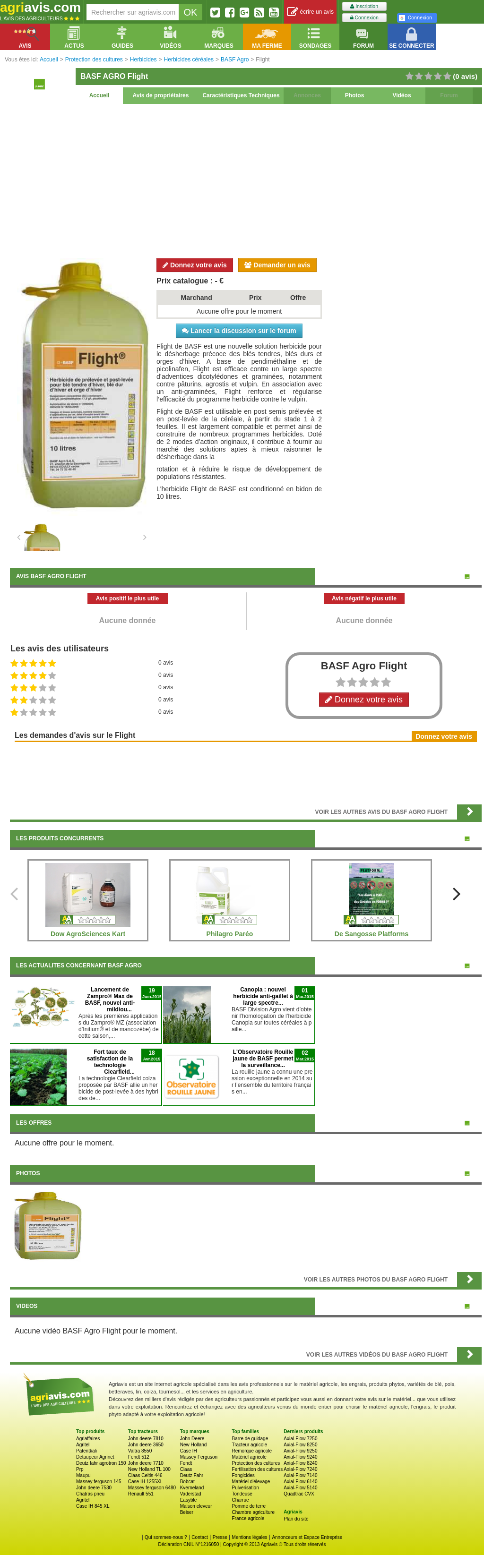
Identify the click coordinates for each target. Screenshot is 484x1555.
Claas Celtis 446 (145, 1475)
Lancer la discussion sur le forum (239, 330)
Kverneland (192, 1487)
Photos (354, 95)
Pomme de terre (249, 1506)
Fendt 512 (138, 1457)
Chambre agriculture (253, 1512)
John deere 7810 (146, 1438)
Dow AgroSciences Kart (88, 934)
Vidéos (401, 95)
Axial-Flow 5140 (300, 1487)
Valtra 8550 (140, 1450)
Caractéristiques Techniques (240, 95)
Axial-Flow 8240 (300, 1463)
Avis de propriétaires (161, 95)
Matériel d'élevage (251, 1481)
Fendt (186, 1463)
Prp (80, 1469)
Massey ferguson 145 (98, 1481)
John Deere (192, 1438)
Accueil (99, 95)
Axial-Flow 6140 (300, 1481)
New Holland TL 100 (149, 1469)
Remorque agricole (252, 1450)
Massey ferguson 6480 (152, 1487)
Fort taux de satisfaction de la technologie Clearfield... (111, 1062)
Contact (199, 1537)
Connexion (364, 18)
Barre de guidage (250, 1438)
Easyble (188, 1500)
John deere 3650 (146, 1444)
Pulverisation (245, 1487)
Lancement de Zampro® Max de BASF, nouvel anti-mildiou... (110, 999)
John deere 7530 (94, 1487)
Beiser (186, 1512)
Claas (186, 1469)
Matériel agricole (249, 1457)
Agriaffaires (88, 1438)
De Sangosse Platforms (371, 934)
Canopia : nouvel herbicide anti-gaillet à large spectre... (263, 996)
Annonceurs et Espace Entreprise (307, 1537)
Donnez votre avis (195, 265)
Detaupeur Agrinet (95, 1457)
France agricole (248, 1518)
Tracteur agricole (249, 1444)
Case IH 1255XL (145, 1481)
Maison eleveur (196, 1506)
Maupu (83, 1475)
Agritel (82, 1444)
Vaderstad (190, 1493)
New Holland (193, 1444)
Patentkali (86, 1450)
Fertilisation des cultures (257, 1469)
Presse (220, 1537)
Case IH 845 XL (93, 1506)
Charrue (240, 1500)
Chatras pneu (90, 1493)
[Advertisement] (245, 179)
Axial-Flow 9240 (300, 1457)
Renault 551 (141, 1493)
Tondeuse (242, 1493)
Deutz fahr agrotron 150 (101, 1463)
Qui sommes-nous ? (166, 1537)
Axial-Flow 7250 (300, 1438)
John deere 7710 (146, 1463)
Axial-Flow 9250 (300, 1450)
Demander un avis (277, 265)
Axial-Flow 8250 (300, 1444)
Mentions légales (250, 1537)
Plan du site (296, 1518)
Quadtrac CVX (299, 1493)
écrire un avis (310, 12)
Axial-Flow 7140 (300, 1475)
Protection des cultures (256, 1463)
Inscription (364, 6)
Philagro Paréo (230, 934)
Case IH (188, 1450)
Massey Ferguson (198, 1457)
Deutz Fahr (191, 1475)
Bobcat (187, 1481)
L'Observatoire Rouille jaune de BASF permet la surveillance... (263, 1058)
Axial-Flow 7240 (300, 1469)
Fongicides (243, 1475)
